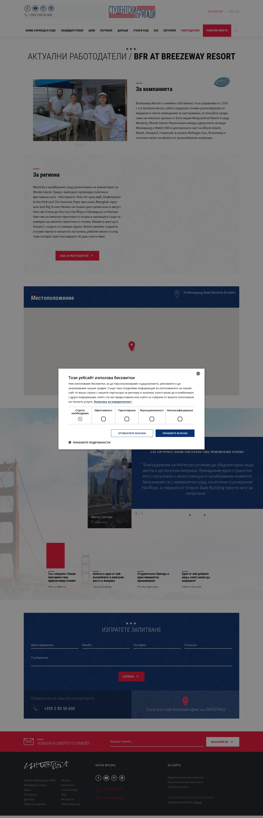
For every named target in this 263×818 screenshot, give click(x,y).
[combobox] (198, 373)
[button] (89, 442)
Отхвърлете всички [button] (129, 433)
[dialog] (131, 409)
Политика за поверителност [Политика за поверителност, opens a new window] (114, 401)
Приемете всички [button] (174, 433)
